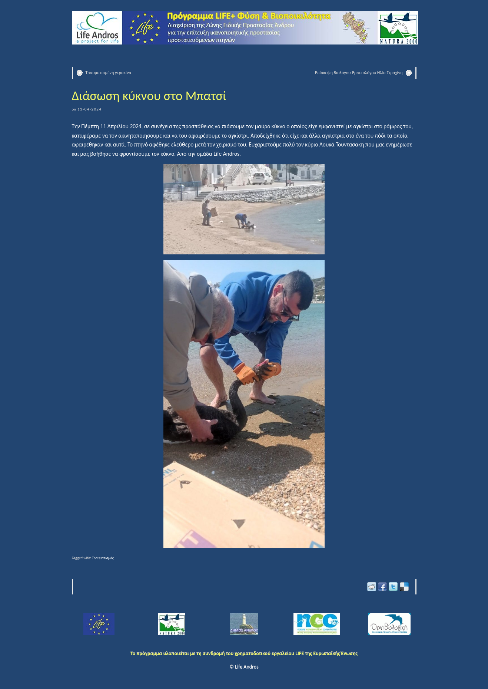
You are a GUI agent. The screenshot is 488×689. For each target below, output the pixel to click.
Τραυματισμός (103, 558)
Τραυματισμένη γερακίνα (109, 72)
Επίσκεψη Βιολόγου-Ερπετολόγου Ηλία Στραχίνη (358, 72)
